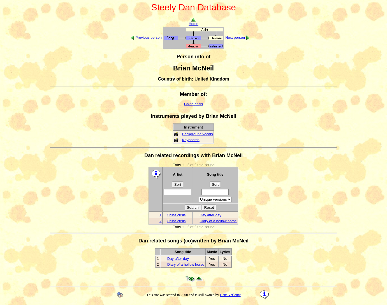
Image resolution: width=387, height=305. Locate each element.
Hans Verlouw (230, 295)
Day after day (210, 215)
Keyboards (191, 140)
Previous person (148, 37)
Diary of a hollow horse (218, 221)
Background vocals (197, 134)
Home (193, 22)
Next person (235, 37)
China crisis (193, 104)
